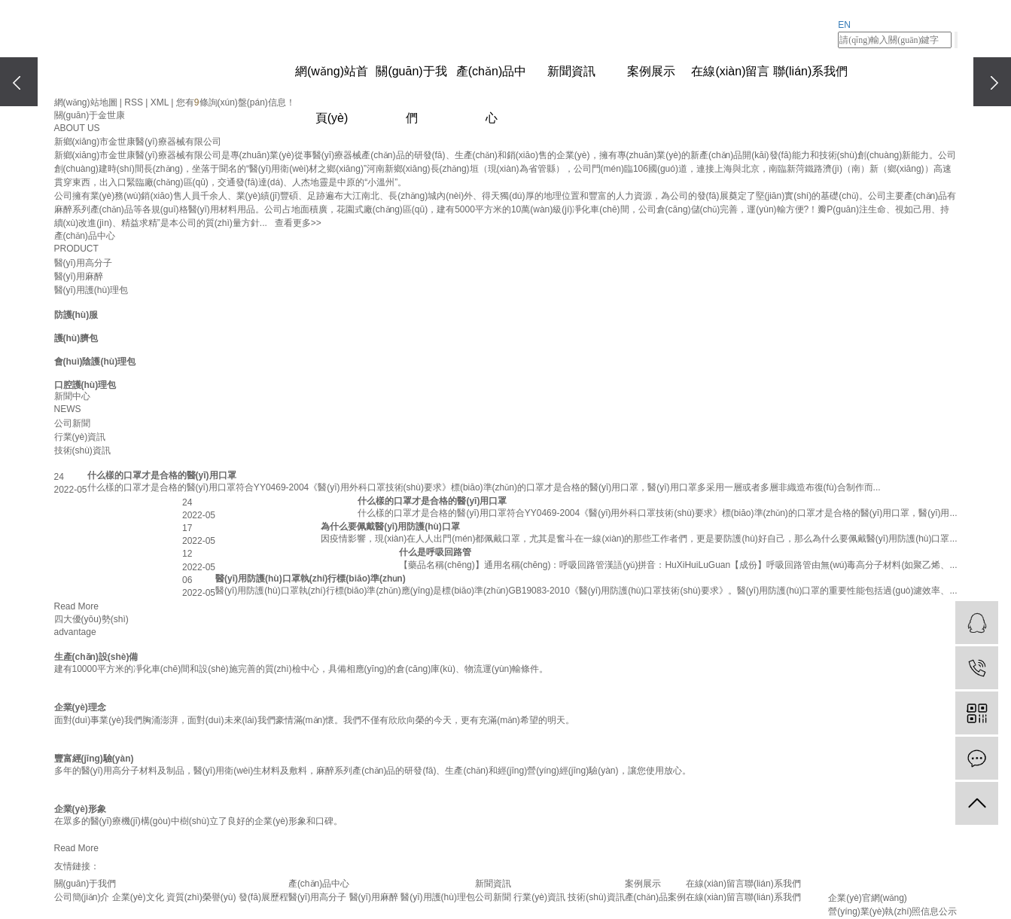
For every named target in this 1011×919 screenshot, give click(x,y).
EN (844, 25)
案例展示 (651, 71)
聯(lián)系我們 (810, 71)
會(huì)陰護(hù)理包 (95, 361)
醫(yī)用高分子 (83, 263)
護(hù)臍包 (76, 338)
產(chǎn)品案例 (655, 897)
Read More (76, 606)
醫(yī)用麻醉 (78, 276)
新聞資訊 (571, 71)
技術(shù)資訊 (82, 450)
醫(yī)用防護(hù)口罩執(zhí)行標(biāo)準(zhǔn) (310, 578)
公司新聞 (72, 423)
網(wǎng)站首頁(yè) (331, 80)
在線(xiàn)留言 (730, 71)
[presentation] (19, 81)
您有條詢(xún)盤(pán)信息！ (235, 102)
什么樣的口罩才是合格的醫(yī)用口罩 (161, 475)
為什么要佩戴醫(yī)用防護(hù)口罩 (390, 526)
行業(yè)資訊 (80, 437)
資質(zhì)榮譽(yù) (201, 897)
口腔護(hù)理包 (85, 385)
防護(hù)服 (76, 315)
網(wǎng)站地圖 (85, 102)
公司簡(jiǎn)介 (82, 897)
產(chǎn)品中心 (491, 80)
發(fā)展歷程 (263, 897)
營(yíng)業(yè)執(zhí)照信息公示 (892, 911)
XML (160, 102)
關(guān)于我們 (411, 80)
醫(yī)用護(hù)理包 (91, 290)
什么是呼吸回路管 (435, 552)
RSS (133, 102)
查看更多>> (298, 223)
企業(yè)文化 (138, 897)
